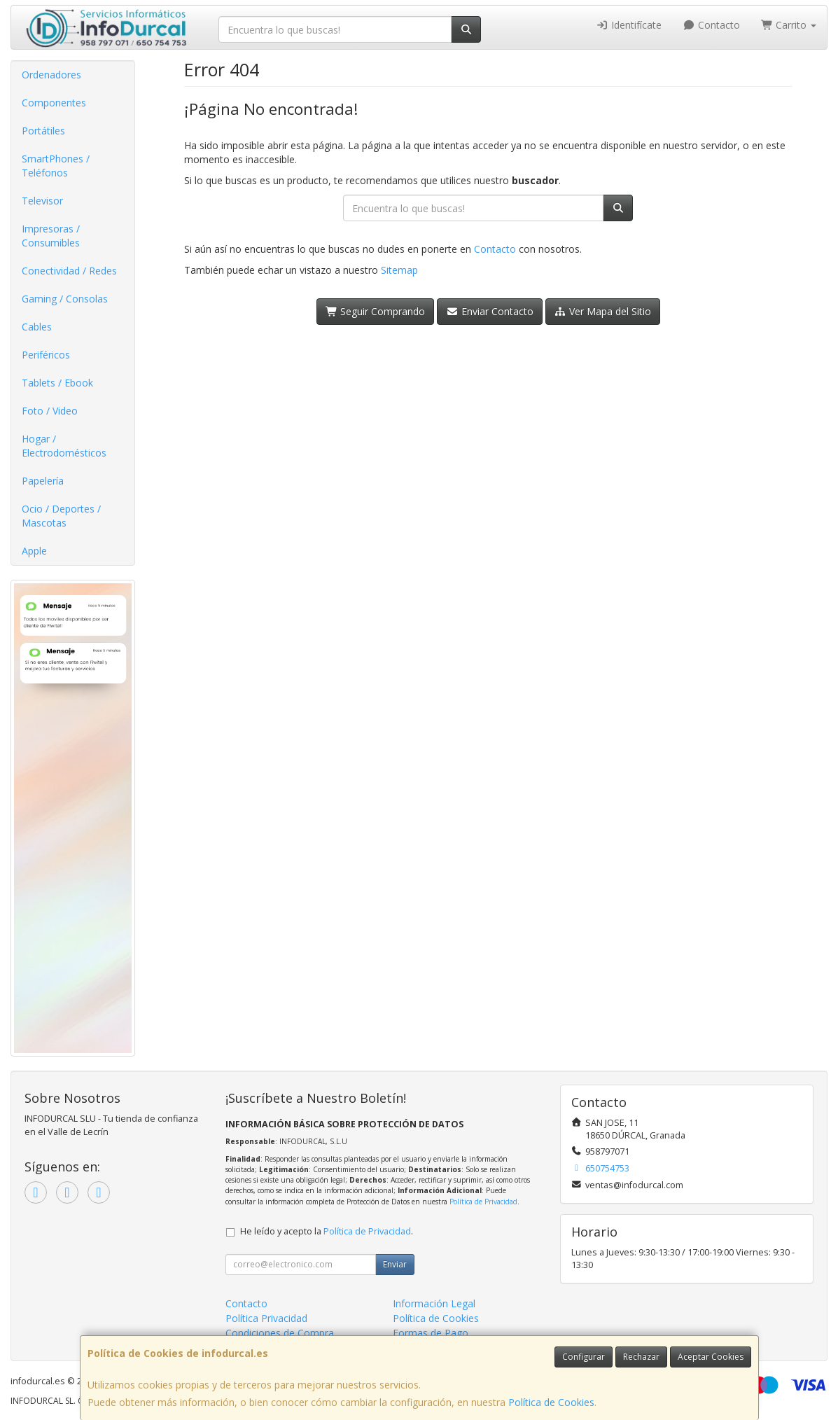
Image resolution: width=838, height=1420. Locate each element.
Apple (34, 550)
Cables (37, 326)
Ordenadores (51, 74)
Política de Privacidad (483, 1201)
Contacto (711, 25)
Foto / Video (50, 410)
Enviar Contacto (489, 311)
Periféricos (46, 354)
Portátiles (43, 130)
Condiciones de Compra (279, 1332)
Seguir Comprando (376, 311)
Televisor (42, 200)
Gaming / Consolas (65, 298)
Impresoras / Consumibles (51, 235)
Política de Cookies (551, 1402)
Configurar (583, 1357)
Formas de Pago (430, 1332)
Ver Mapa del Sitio (603, 311)
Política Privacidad (266, 1318)
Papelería (43, 480)
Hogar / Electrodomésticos (64, 445)
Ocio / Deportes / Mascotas (61, 515)
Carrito (789, 25)
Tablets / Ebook (57, 382)
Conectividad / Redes (69, 270)
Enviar (395, 1264)
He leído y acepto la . (326, 1231)
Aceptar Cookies (710, 1357)
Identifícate (629, 25)
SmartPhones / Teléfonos (56, 165)
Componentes (54, 102)
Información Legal (434, 1303)
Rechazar (641, 1357)
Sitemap (399, 270)
